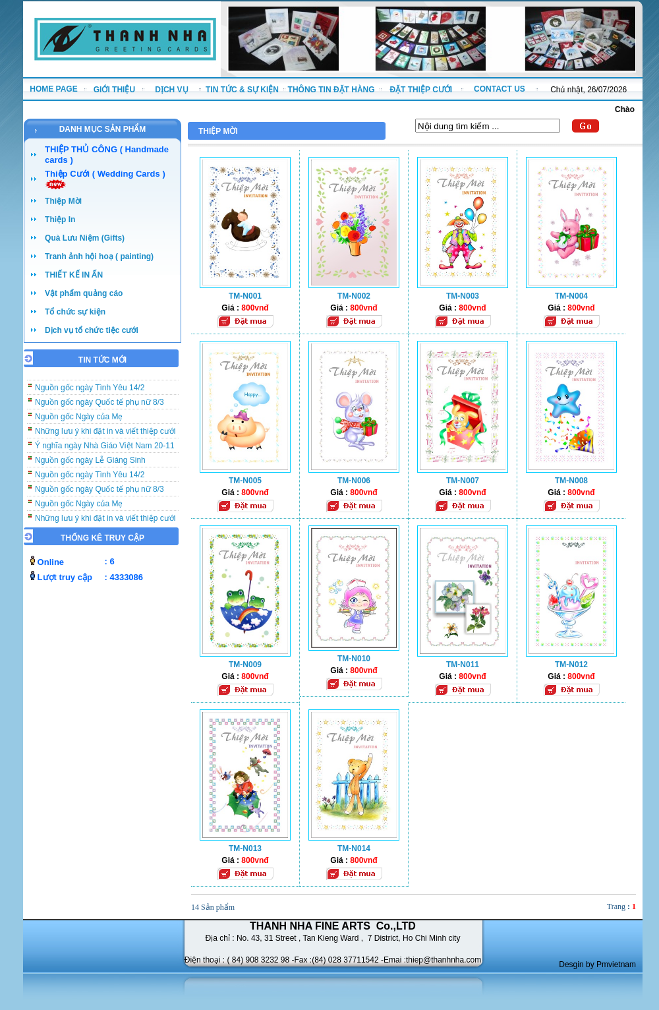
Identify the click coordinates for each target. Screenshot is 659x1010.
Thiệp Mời (63, 201)
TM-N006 (353, 480)
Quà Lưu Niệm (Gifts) (85, 238)
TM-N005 (245, 480)
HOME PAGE (53, 89)
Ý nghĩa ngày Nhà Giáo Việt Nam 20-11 (105, 450)
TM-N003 (462, 296)
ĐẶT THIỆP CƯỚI (420, 89)
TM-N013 (245, 848)
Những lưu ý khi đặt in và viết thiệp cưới (105, 435)
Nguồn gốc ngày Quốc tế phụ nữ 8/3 (99, 406)
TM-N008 (571, 480)
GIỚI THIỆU (114, 89)
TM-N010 (353, 658)
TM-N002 (353, 296)
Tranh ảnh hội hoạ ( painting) (99, 256)
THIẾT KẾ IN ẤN (74, 275)
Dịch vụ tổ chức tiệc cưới (91, 330)
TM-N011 (462, 664)
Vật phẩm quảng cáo (84, 293)
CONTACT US (499, 89)
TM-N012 (571, 664)
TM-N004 (571, 296)
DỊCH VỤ (171, 89)
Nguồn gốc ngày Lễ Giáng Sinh (90, 464)
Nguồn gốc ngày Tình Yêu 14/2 (89, 392)
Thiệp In (60, 219)
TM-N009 (245, 664)
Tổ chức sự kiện (75, 311)
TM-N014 (353, 848)
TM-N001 (245, 296)
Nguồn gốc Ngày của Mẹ (79, 421)
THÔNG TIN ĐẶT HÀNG (331, 89)
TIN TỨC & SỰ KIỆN (242, 89)
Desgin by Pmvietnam (597, 964)
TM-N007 (462, 480)
